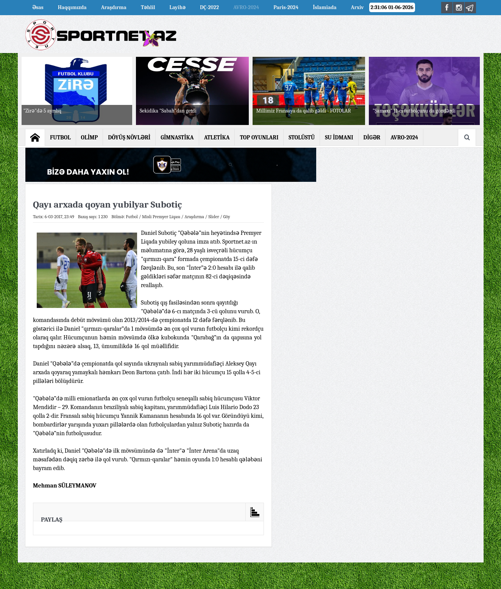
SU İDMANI (339, 137)
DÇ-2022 (209, 7)
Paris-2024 (285, 7)
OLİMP (89, 137)
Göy (226, 216)
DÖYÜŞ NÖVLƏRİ (129, 137)
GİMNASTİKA (177, 137)
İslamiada (324, 7)
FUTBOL (60, 137)
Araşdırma (113, 7)
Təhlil (148, 7)
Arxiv (357, 7)
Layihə (178, 7)
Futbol (132, 216)
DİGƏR (372, 137)
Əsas (38, 7)
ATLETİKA (217, 137)
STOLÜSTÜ (302, 137)
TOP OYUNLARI (259, 137)
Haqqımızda (72, 7)
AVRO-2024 (246, 7)
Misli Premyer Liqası (161, 216)
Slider (213, 216)
